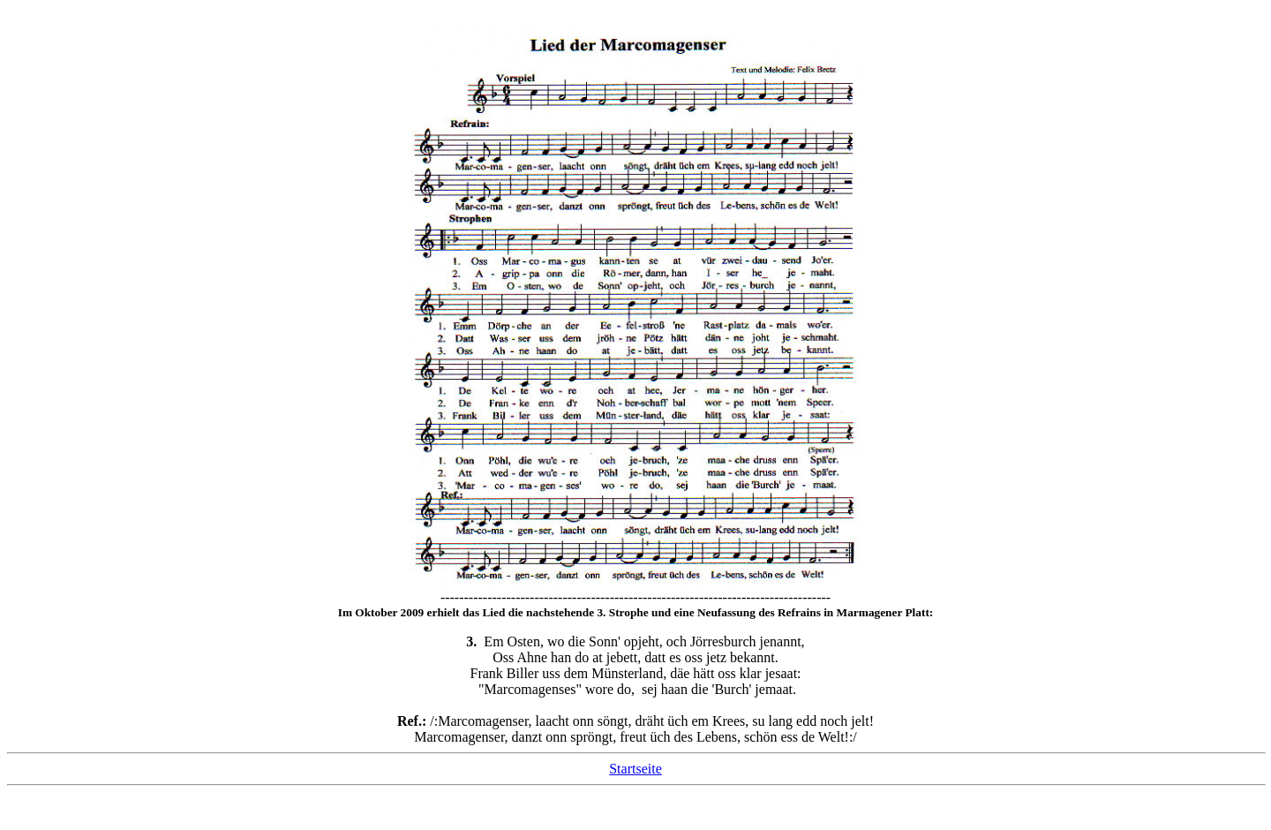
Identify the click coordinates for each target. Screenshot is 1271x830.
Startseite (635, 768)
